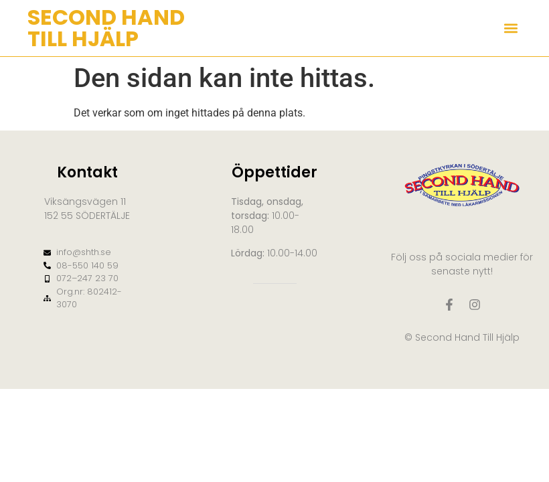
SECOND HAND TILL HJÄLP (106, 28)
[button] (510, 28)
